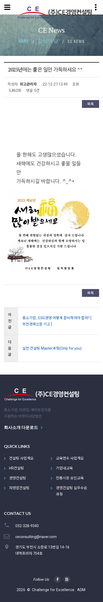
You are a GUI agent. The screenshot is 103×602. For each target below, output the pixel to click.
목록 (90, 104)
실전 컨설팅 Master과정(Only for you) (52, 348)
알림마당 (48, 41)
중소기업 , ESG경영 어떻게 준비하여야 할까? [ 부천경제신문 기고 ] (57, 321)
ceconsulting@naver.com (36, 537)
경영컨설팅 (17, 478)
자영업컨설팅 (19, 488)
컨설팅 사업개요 (21, 458)
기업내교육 (64, 468)
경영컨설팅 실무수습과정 (71, 491)
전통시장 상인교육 (70, 478)
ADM (81, 590)
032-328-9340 (27, 526)
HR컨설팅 (16, 468)
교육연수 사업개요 (70, 458)
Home (23, 41)
